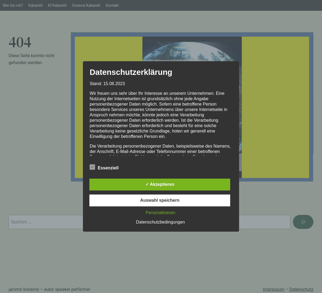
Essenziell (104, 167)
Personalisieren (160, 213)
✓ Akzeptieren (159, 184)
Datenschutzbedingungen (160, 222)
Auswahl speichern (160, 200)
